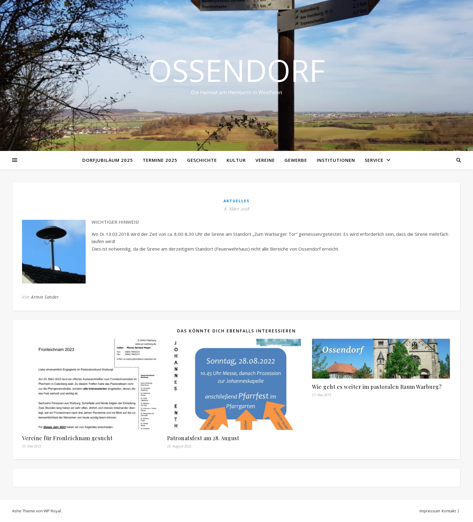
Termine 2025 (160, 160)
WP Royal (52, 511)
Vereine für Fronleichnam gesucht (67, 438)
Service (374, 160)
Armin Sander (45, 297)
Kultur (236, 160)
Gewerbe (295, 160)
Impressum (430, 511)
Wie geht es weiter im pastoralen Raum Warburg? (377, 386)
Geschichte (202, 160)
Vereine (265, 160)
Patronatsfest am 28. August (203, 438)
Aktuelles (236, 200)
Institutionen (336, 160)
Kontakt (449, 511)
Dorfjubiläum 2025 (107, 160)
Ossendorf (236, 70)
